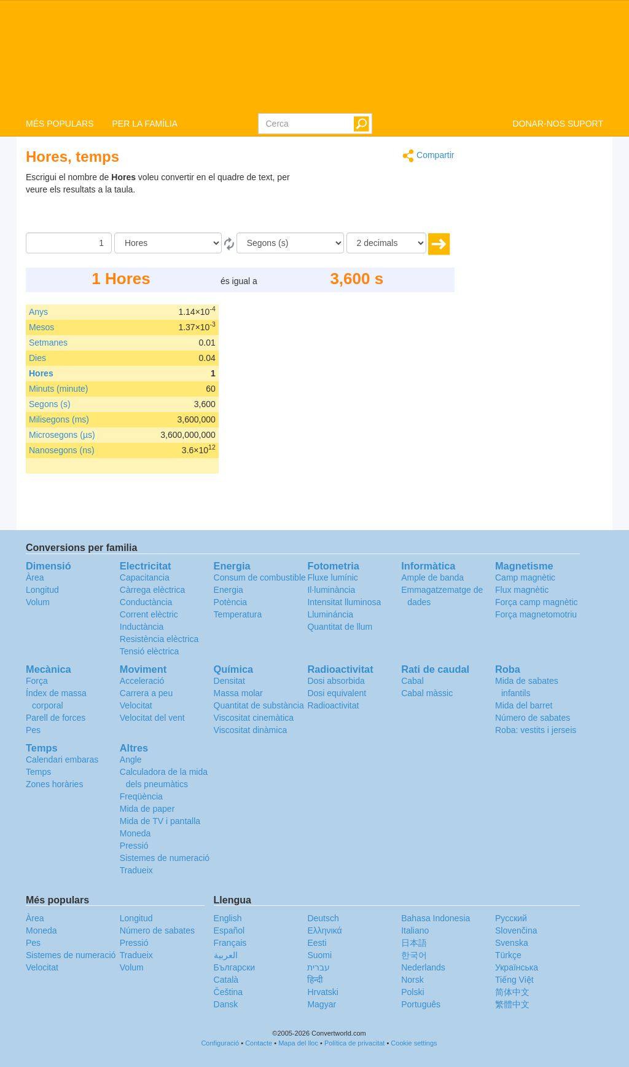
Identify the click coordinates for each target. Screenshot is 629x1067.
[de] (168, 242)
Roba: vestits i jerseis (535, 730)
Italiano (415, 930)
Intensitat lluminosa (344, 602)
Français (230, 943)
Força (37, 681)
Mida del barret (523, 705)
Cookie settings (414, 1043)
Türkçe (508, 955)
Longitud (42, 590)
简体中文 (512, 992)
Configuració (220, 1043)
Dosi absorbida (335, 681)
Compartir (428, 155)
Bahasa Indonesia (435, 918)
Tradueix (136, 870)
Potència (230, 602)
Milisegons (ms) (59, 419)
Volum (38, 602)
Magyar (321, 1004)
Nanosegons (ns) (62, 450)
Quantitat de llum (339, 627)
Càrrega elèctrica (153, 590)
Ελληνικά (324, 930)
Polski (412, 992)
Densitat (229, 681)
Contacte (258, 1043)
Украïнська (516, 967)
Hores (41, 373)
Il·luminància (331, 590)
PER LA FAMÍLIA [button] (145, 124)
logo (314, 56)
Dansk (226, 1004)
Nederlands (423, 967)
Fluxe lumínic (332, 577)
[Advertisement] (378, 201)
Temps (38, 772)
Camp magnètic (525, 577)
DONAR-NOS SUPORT (557, 124)
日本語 (414, 943)
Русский (511, 918)
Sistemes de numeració (164, 858)
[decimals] (386, 242)
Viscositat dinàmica (250, 730)
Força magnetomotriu (536, 614)
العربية (226, 955)
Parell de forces (55, 718)
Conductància (146, 602)
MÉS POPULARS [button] (59, 124)
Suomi (319, 955)
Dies (37, 358)
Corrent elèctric (149, 614)
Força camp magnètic (536, 602)
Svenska (511, 943)
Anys (38, 312)
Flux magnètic (522, 590)
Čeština (228, 992)
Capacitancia (145, 577)
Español (229, 930)
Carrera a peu (146, 693)
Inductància (142, 627)
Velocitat (136, 705)
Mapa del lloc (298, 1043)
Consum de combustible (260, 577)
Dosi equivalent (336, 693)
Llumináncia (330, 614)
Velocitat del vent (152, 718)
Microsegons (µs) (62, 435)
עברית (318, 967)
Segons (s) (50, 404)
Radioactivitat (333, 705)
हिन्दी (315, 980)
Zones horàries (54, 784)
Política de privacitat (354, 1043)
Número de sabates (532, 718)
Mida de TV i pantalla (160, 821)
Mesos (41, 327)
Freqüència (141, 796)
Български (234, 967)
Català (226, 980)
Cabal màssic (427, 693)
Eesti (316, 943)
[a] (290, 242)
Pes (33, 730)
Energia (228, 590)
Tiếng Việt (514, 980)
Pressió (134, 846)
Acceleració (142, 681)
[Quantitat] (69, 242)
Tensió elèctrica (149, 651)
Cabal (412, 681)
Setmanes (48, 342)
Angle (131, 759)
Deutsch (322, 918)
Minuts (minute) (58, 389)
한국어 (414, 955)
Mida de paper (147, 809)
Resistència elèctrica (159, 639)
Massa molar (238, 693)
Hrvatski (322, 992)
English (228, 918)
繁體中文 (512, 1004)
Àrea (35, 577)
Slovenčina (516, 930)
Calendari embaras (62, 759)
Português (420, 1004)
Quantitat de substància (259, 705)
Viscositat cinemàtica (254, 718)
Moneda (135, 833)
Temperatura (238, 614)
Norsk (412, 980)
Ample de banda (432, 577)
